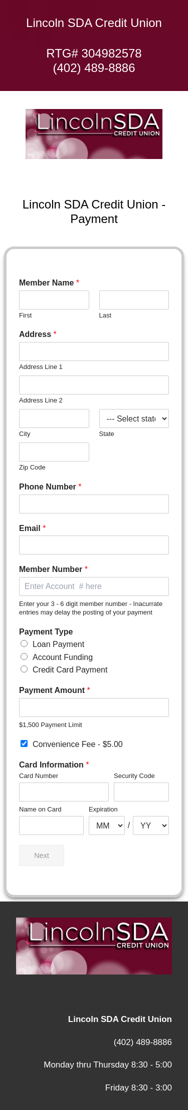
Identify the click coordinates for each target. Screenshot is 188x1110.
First (25, 315)
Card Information (54, 764)
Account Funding (63, 657)
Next (41, 856)
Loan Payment (58, 644)
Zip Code (32, 467)
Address (38, 334)
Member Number (53, 569)
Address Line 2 (41, 400)
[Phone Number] (94, 504)
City (24, 434)
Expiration (103, 809)
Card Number (38, 776)
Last (105, 315)
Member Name (49, 282)
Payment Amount (54, 690)
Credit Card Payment (70, 670)
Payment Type (46, 632)
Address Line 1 (41, 366)
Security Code (134, 776)
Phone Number (50, 486)
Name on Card (40, 809)
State (106, 434)
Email (32, 528)
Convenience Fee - (78, 744)
